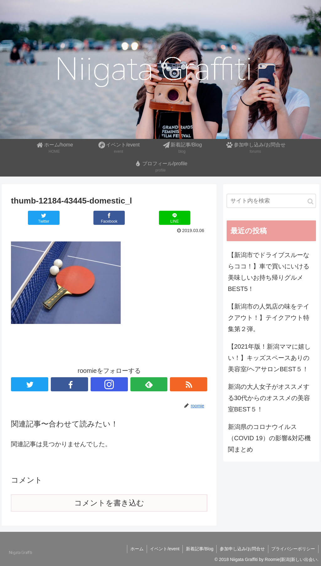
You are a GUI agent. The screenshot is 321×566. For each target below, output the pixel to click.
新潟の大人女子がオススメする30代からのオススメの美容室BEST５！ (269, 398)
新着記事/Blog (199, 548)
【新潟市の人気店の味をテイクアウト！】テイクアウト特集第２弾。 (268, 317)
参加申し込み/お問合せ (242, 548)
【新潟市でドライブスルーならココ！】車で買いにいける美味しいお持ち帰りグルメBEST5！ (268, 271)
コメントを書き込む (109, 503)
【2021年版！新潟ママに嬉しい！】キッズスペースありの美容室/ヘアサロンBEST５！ (269, 358)
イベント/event (164, 548)
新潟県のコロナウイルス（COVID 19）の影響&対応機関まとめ (269, 438)
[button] (310, 201)
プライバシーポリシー (293, 548)
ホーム (136, 548)
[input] (271, 201)
